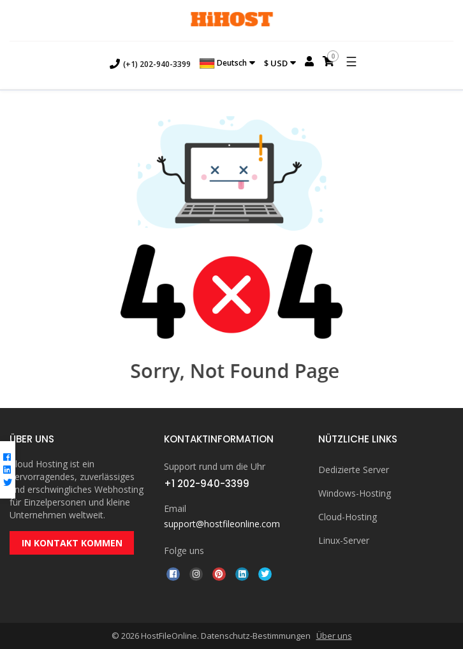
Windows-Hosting (354, 493)
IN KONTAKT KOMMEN (72, 543)
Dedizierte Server (353, 469)
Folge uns (184, 550)
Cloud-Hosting (347, 517)
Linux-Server (343, 540)
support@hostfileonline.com (222, 524)
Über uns (334, 635)
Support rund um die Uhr (214, 466)
